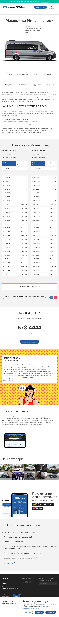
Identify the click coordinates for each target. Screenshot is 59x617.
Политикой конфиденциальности (36, 607)
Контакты (37, 12)
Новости (30, 12)
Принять (39, 612)
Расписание (5, 12)
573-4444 (29, 330)
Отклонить (51, 612)
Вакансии (5, 578)
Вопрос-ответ (6, 581)
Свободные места (22, 12)
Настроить (28, 612)
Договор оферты (7, 586)
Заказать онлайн (39, 7)
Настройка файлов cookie (10, 588)
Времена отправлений (9, 160)
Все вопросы (8, 566)
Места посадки (7, 157)
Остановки (13, 12)
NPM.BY (43, 421)
